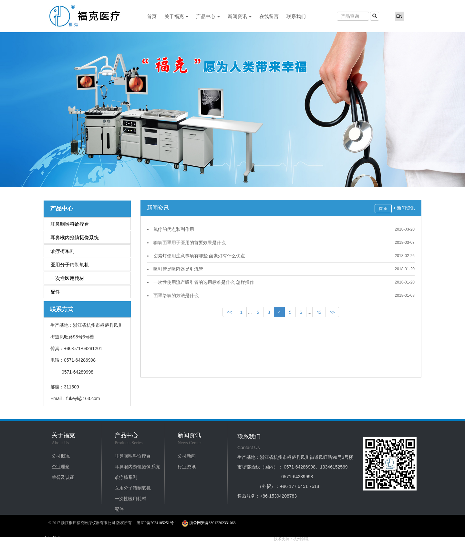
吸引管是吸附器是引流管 (178, 269)
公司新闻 (187, 456)
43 (319, 312)
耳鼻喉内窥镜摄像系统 (74, 237)
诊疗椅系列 (62, 251)
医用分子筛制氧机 (69, 264)
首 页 (383, 208)
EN (399, 16)
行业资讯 (187, 466)
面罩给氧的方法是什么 (176, 295)
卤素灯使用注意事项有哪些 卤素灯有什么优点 (199, 255)
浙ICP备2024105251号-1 (157, 523)
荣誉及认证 (63, 477)
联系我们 (296, 16)
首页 (152, 16)
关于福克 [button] (176, 16)
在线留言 (269, 16)
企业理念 (61, 466)
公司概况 (61, 456)
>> (332, 312)
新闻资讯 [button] (240, 16)
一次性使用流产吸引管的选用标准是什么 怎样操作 (203, 282)
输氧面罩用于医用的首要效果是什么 (189, 242)
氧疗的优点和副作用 (173, 229)
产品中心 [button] (208, 16)
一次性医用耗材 (67, 278)
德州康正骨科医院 (84, 539)
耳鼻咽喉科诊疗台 (69, 224)
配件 (55, 291)
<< (229, 312)
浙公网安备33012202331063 (209, 523)
